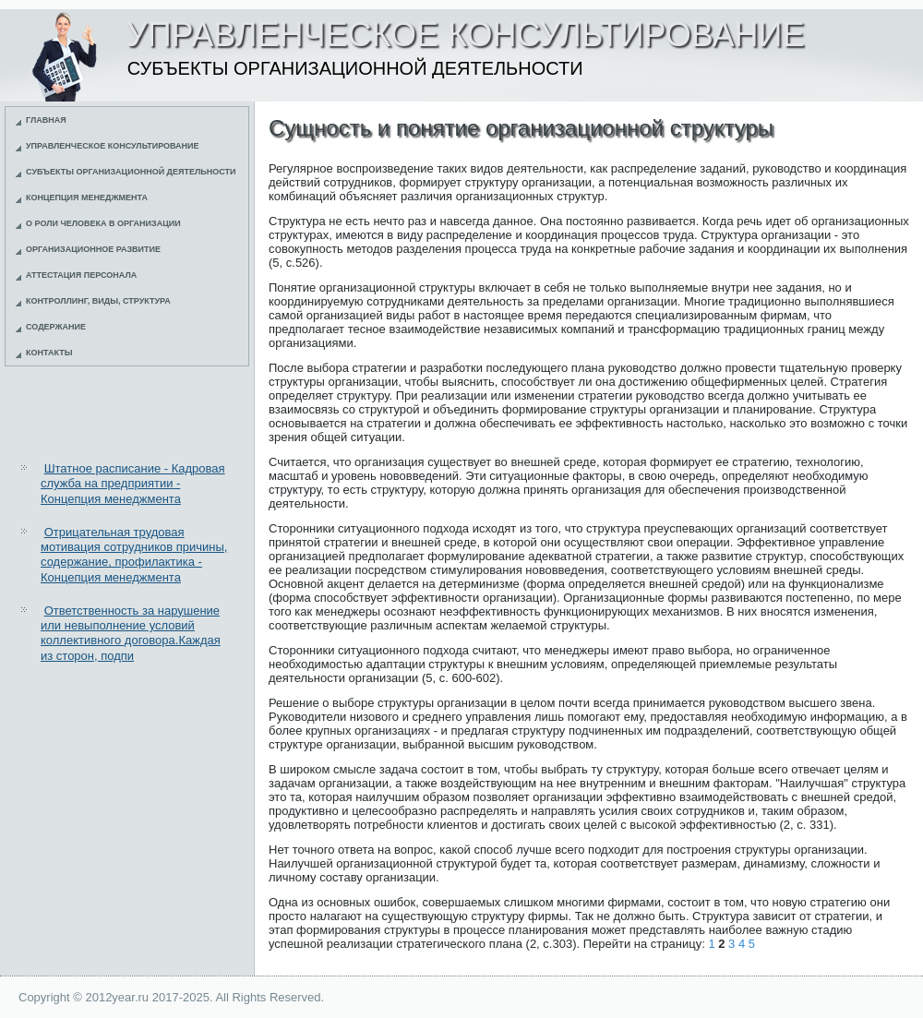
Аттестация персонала (81, 275)
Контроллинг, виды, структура (98, 300)
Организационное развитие (93, 249)
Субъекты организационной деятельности (131, 171)
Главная (46, 120)
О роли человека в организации (103, 223)
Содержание (56, 326)
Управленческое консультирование (112, 145)
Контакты (49, 352)
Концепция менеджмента (87, 197)
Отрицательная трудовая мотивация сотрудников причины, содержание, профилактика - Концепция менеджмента (134, 554)
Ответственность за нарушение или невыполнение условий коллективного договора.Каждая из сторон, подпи (131, 633)
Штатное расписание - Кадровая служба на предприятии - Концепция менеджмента (133, 483)
